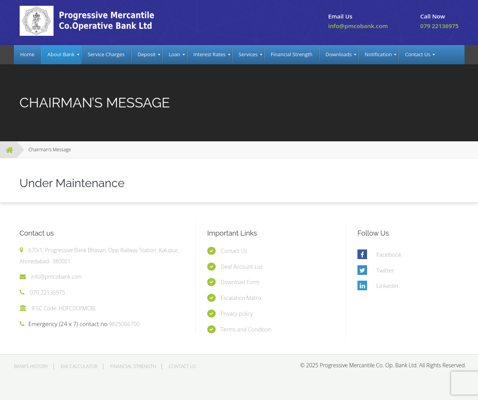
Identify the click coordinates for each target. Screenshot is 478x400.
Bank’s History (31, 366)
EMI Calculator (79, 366)
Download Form (240, 282)
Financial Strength (133, 366)
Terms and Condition (246, 329)
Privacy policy (237, 313)
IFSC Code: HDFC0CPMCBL (64, 308)
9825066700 (123, 324)
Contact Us (234, 250)
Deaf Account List (242, 266)
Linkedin (387, 286)
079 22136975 (439, 26)
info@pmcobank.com (358, 26)
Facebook (388, 254)
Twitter (385, 270)
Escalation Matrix (241, 297)
